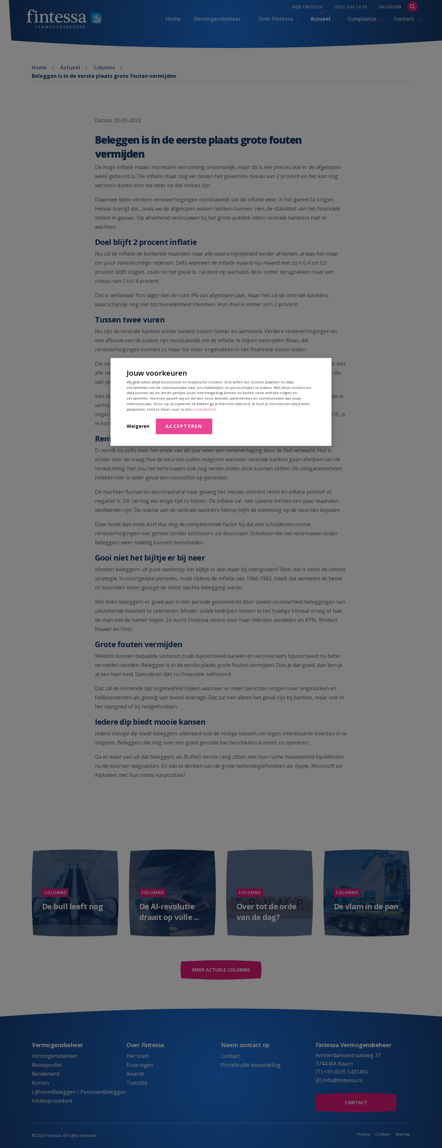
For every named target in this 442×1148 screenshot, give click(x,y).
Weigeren (138, 426)
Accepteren (184, 426)
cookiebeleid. (204, 408)
